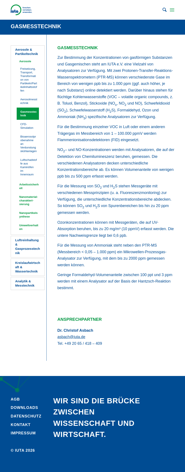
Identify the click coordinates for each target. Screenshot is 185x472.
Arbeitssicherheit (29, 186)
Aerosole (25, 61)
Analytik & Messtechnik (24, 283)
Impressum (23, 433)
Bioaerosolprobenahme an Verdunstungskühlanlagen (28, 144)
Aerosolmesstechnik (28, 101)
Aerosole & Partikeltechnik (26, 52)
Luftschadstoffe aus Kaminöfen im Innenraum (28, 167)
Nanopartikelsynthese (28, 214)
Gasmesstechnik (36, 26)
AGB (15, 399)
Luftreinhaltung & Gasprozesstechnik (27, 246)
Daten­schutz (26, 416)
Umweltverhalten (28, 227)
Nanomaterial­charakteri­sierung (28, 200)
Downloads (24, 407)
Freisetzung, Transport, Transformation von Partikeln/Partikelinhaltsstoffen (28, 79)
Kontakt (21, 425)
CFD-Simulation (26, 126)
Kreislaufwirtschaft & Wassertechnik (27, 267)
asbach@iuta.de (71, 337)
